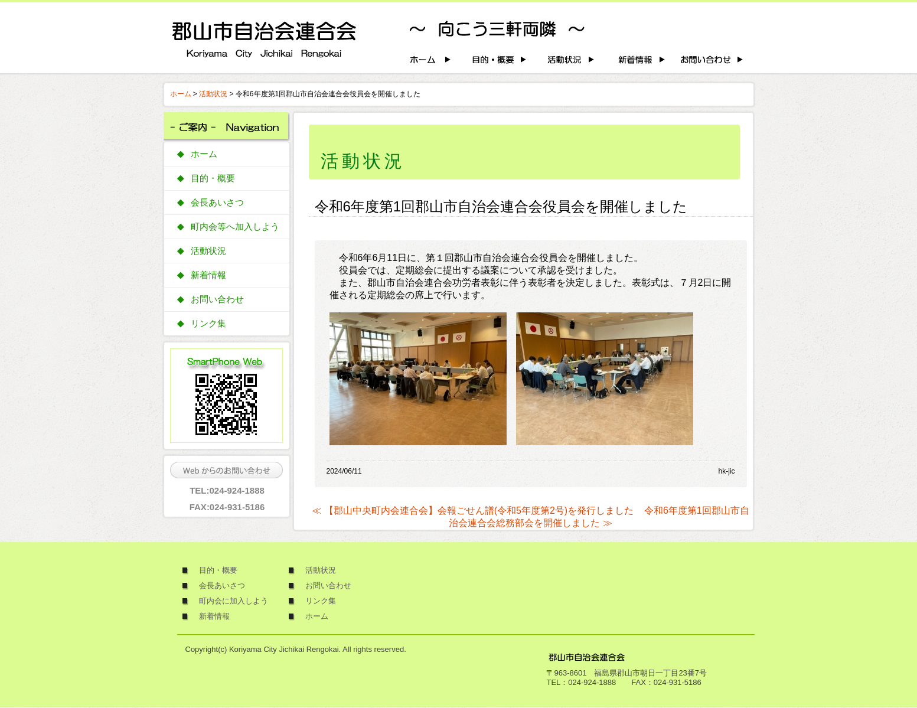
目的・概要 (213, 178)
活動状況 (213, 94)
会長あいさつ (217, 202)
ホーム (180, 94)
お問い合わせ (217, 299)
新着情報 (208, 275)
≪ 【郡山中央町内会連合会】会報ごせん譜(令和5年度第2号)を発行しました (473, 510)
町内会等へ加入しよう (235, 226)
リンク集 (208, 323)
